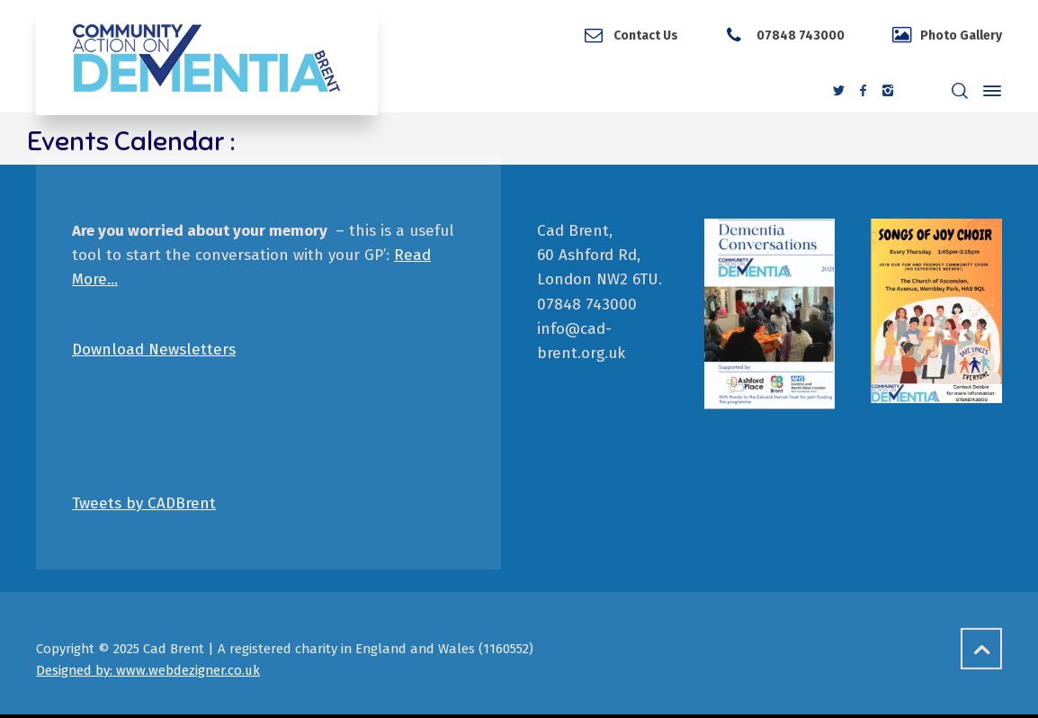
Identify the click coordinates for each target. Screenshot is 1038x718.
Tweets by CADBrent (144, 503)
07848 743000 (799, 35)
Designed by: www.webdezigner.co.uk (148, 670)
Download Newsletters (154, 349)
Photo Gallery (961, 35)
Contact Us (645, 35)
